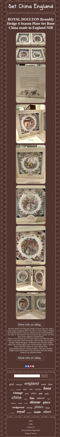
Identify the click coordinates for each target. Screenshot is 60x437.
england (32, 383)
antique (19, 384)
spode (47, 394)
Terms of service (31, 433)
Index (31, 421)
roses (26, 403)
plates (39, 407)
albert (47, 412)
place (34, 393)
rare (31, 389)
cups (48, 399)
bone (47, 388)
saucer (41, 398)
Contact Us (31, 427)
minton (12, 389)
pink (40, 394)
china (16, 397)
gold (11, 384)
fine (32, 398)
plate (27, 394)
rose (25, 389)
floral (48, 408)
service (20, 403)
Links (31, 424)
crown (18, 389)
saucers (13, 413)
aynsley (29, 413)
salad (43, 384)
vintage (18, 393)
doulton (25, 399)
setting (29, 407)
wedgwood (18, 407)
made (37, 412)
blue (50, 384)
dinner (35, 402)
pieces (13, 403)
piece (46, 402)
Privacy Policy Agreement (31, 430)
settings (38, 389)
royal (21, 411)
